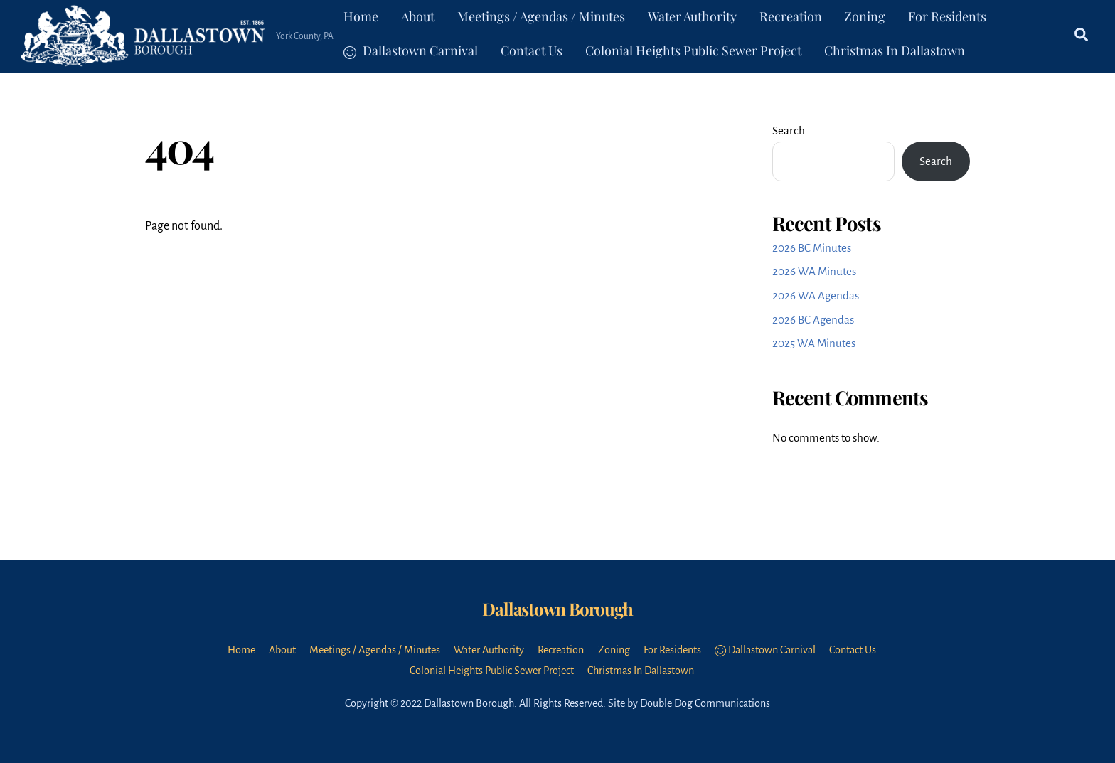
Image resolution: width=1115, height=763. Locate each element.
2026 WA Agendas (815, 295)
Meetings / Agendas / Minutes (541, 16)
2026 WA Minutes (814, 271)
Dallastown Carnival (410, 50)
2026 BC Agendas (813, 320)
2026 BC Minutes (811, 248)
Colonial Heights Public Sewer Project (693, 50)
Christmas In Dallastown (894, 50)
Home (360, 16)
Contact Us (531, 50)
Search (788, 130)
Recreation (790, 16)
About (417, 16)
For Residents (947, 16)
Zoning (864, 16)
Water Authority (692, 16)
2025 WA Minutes (813, 343)
